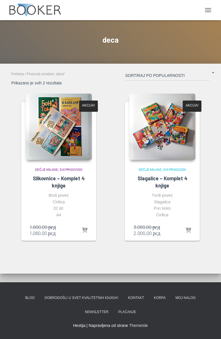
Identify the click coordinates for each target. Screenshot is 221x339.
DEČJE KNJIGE (46, 169)
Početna (17, 74)
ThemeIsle (138, 325)
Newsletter (96, 312)
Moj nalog (186, 298)
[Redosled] (167, 76)
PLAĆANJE (127, 312)
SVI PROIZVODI (71, 169)
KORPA (160, 298)
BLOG (30, 298)
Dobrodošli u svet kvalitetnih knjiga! (81, 298)
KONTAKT (136, 298)
